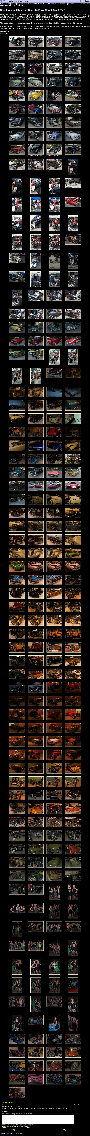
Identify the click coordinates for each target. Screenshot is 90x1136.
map (88, 4)
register (14, 1126)
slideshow (81, 4)
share (12, 1102)
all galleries (21, 4)
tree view (63, 4)
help (13, 1131)
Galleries (31, 4)
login (9, 1126)
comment (5, 1102)
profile (13, 4)
